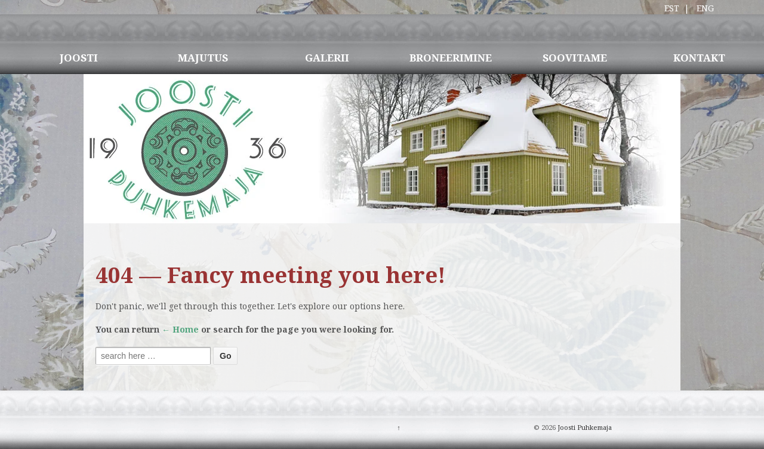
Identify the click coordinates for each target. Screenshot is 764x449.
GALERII (327, 57)
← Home (180, 329)
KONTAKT (699, 57)
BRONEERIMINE (450, 57)
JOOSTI (79, 57)
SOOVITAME (575, 57)
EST (672, 8)
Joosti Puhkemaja (584, 427)
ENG (705, 8)
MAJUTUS (203, 57)
